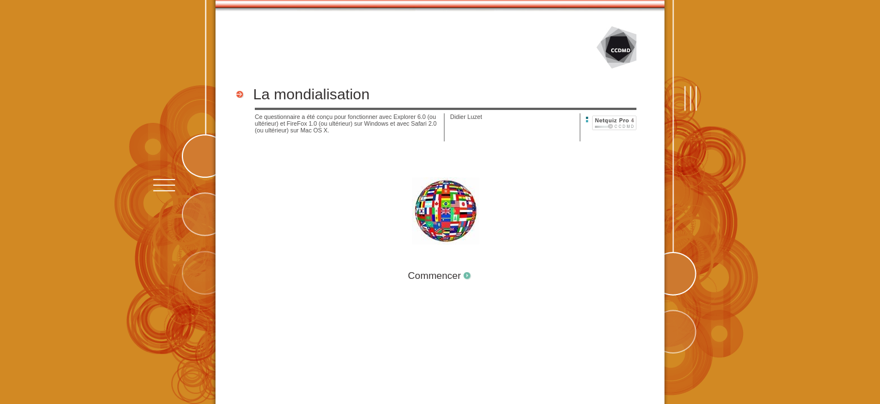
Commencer (434, 275)
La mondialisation (311, 94)
